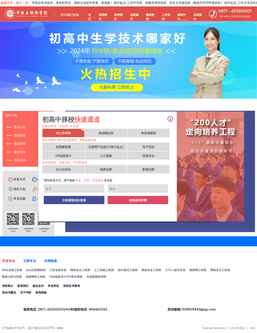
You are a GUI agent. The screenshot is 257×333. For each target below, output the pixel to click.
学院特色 (103, 16)
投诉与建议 (9, 293)
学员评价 (53, 287)
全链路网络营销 (96, 277)
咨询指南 (41, 293)
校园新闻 (20, 144)
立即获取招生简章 (74, 201)
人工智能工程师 (104, 271)
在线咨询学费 (137, 201)
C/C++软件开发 (175, 271)
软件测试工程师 (128, 271)
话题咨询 (20, 161)
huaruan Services (213, 329)
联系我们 (23, 287)
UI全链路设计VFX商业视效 (66, 277)
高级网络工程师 (35, 277)
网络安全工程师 (80, 271)
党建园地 (20, 135)
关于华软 (25, 293)
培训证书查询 (71, 287)
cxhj (252, 329)
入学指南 (166, 16)
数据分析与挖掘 (12, 277)
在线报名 (197, 16)
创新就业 (134, 16)
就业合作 (38, 287)
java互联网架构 (36, 271)
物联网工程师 (198, 271)
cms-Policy (237, 329)
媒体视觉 (20, 152)
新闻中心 (181, 16)
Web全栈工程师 (12, 271)
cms (60, 329)
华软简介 (7, 287)
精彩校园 (150, 16)
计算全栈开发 (58, 271)
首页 (89, 16)
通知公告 (20, 127)
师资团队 (118, 16)
